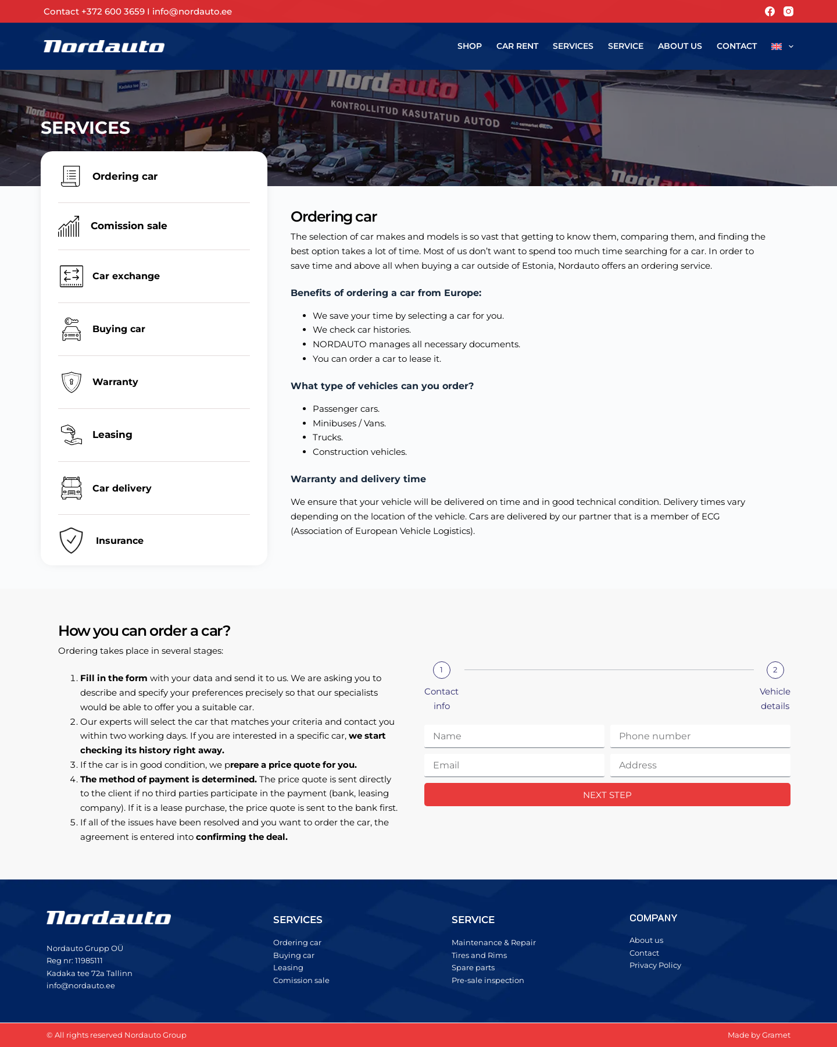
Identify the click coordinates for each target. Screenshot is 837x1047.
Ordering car (125, 176)
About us (680, 46)
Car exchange (126, 276)
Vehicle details (775, 698)
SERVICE (473, 919)
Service (625, 46)
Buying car (118, 328)
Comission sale (129, 226)
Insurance (120, 540)
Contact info (441, 698)
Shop (469, 46)
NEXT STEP (607, 794)
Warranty (115, 381)
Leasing (112, 434)
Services (573, 46)
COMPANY (653, 917)
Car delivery (122, 488)
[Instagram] (788, 11)
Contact (737, 46)
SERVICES (298, 919)
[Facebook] (770, 11)
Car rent (517, 46)
